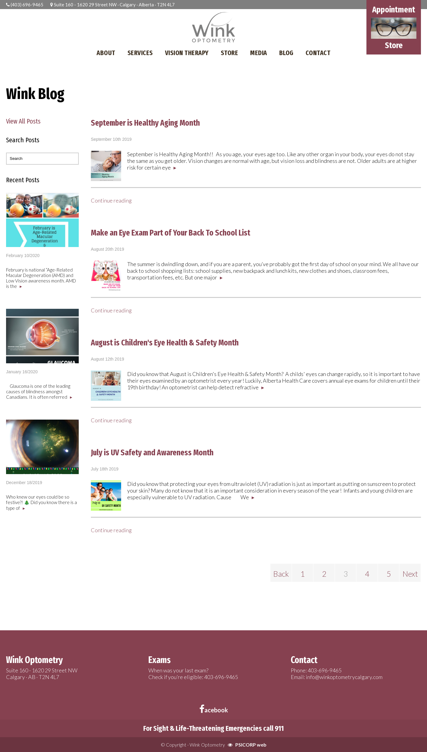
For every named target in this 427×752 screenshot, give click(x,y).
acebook (213, 710)
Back (281, 573)
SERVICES (140, 53)
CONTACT (318, 53)
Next (410, 573)
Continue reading (111, 200)
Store (394, 45)
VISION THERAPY (187, 53)
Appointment (393, 10)
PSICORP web (250, 744)
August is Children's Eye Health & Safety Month (165, 343)
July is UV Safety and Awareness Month (152, 452)
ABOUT (106, 53)
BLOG (286, 53)
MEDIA (258, 53)
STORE (229, 53)
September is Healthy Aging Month (145, 123)
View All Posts (23, 121)
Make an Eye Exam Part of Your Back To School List (170, 233)
